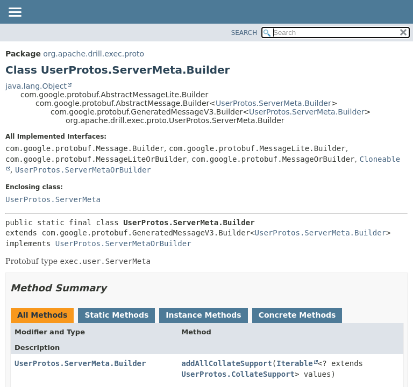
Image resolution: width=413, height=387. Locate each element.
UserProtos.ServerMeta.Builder (273, 103)
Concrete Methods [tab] (297, 315)
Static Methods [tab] (116, 315)
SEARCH (244, 33)
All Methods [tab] (42, 315)
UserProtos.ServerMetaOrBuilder (83, 170)
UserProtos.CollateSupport (238, 374)
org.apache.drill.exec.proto (93, 53)
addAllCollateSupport (226, 363)
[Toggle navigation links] (14, 12)
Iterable (294, 363)
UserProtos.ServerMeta (53, 199)
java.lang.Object (36, 86)
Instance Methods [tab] (203, 315)
